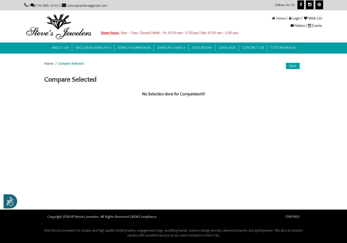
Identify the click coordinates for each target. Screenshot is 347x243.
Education (202, 48)
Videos (300, 26)
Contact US (253, 48)
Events (317, 26)
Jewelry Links (171, 48)
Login (296, 18)
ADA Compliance (143, 217)
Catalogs (226, 48)
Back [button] (292, 66)
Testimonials (283, 48)
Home (280, 18)
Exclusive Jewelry (93, 48)
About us (60, 48)
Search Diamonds (134, 48)
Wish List (315, 18)
